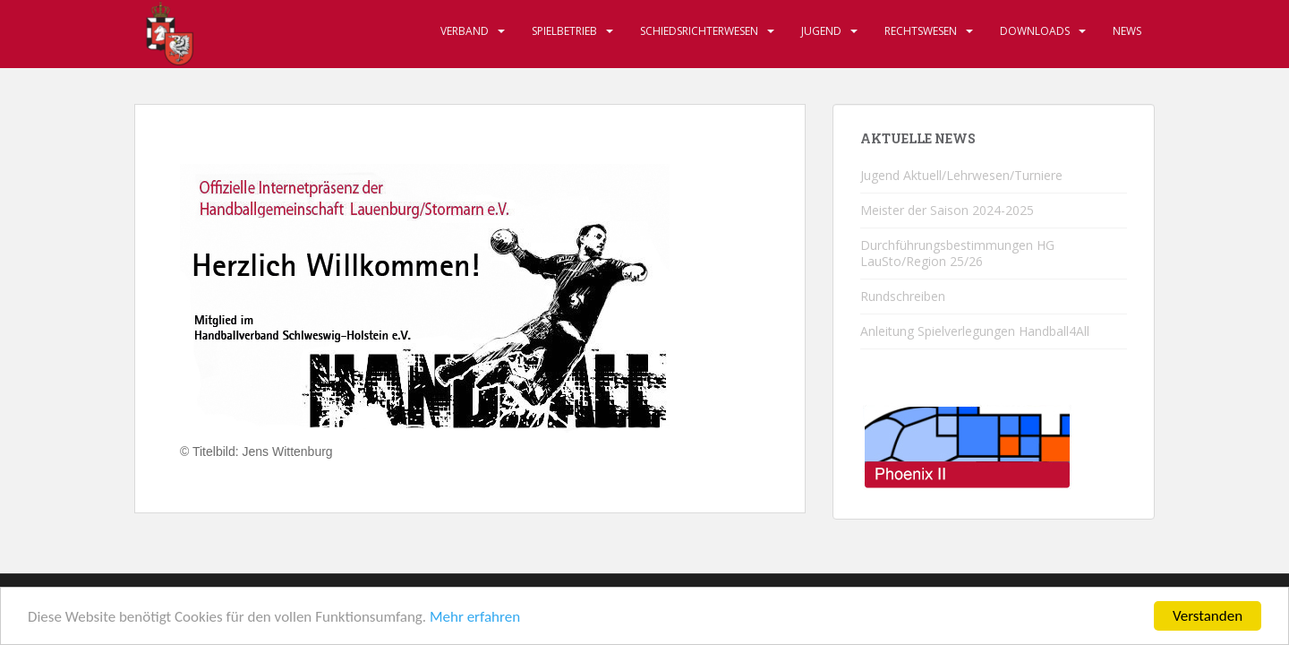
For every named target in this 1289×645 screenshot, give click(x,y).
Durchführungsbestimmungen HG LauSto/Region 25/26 (957, 253)
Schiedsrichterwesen (699, 31)
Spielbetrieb (564, 31)
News (1127, 31)
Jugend (821, 31)
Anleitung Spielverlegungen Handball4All (974, 331)
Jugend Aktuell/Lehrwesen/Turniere (961, 175)
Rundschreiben (902, 296)
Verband (464, 31)
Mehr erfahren (475, 618)
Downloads (1035, 31)
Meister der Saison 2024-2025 (947, 210)
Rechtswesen (920, 31)
